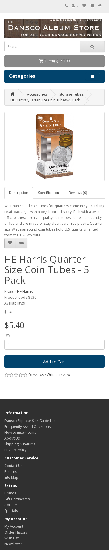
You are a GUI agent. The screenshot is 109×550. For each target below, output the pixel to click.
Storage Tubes (71, 94)
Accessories (37, 94)
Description (18, 192)
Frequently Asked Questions (27, 426)
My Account (13, 526)
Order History (15, 532)
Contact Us (13, 465)
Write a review (58, 374)
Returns (10, 471)
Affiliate (10, 504)
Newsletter (13, 544)
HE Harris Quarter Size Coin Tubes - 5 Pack (45, 100)
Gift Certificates (17, 499)
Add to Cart (54, 361)
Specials (11, 510)
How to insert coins (20, 432)
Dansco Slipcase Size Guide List (30, 420)
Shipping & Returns (19, 444)
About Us (12, 438)
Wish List (11, 538)
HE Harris (25, 291)
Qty (7, 335)
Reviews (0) (78, 192)
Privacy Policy (15, 449)
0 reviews (36, 374)
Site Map (11, 477)
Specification (48, 192)
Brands (10, 493)
